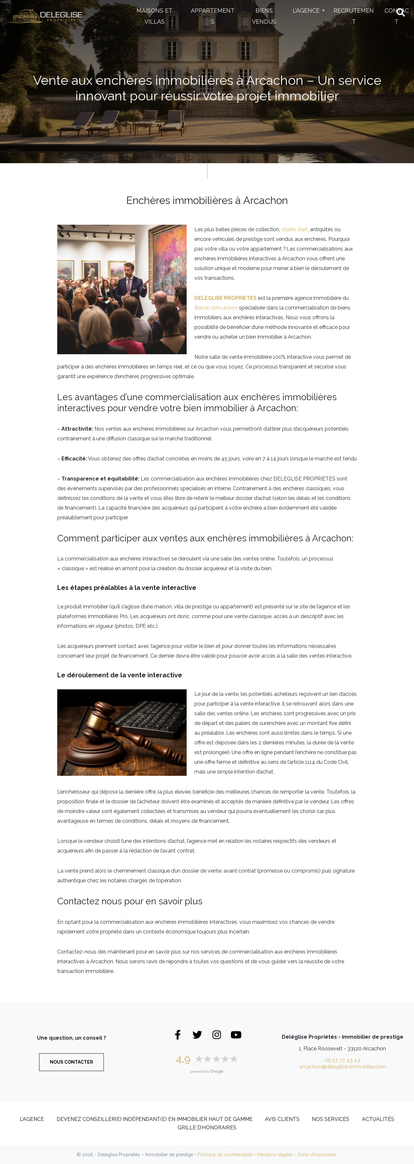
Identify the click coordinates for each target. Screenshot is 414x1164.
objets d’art (294, 229)
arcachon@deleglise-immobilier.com (342, 1067)
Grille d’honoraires (207, 1127)
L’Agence (306, 10)
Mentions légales (275, 1154)
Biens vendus (264, 16)
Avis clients (282, 1119)
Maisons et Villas (154, 16)
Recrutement (353, 16)
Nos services (330, 1119)
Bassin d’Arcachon (216, 308)
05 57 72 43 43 (342, 1060)
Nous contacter (71, 1062)
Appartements (212, 16)
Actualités (378, 1119)
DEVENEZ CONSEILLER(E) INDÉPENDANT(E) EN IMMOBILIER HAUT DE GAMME (155, 1119)
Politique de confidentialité (225, 1154)
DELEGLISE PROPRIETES (225, 298)
